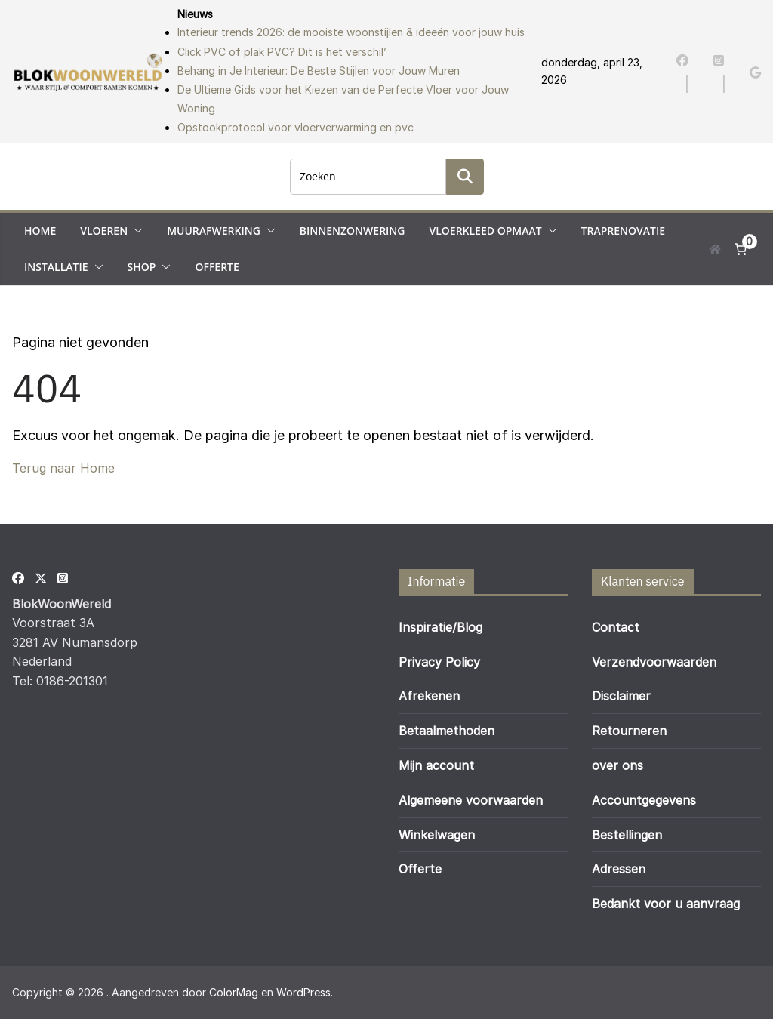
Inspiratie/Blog (440, 627)
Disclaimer (621, 695)
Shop (142, 267)
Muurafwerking (213, 230)
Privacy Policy (439, 662)
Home (40, 230)
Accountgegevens (644, 800)
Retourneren (629, 730)
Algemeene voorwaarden (471, 800)
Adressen (618, 868)
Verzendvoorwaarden (654, 662)
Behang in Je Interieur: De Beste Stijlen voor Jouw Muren (318, 70)
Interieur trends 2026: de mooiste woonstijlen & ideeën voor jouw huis (351, 32)
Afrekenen (429, 695)
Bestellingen (627, 834)
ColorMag (233, 992)
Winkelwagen (437, 834)
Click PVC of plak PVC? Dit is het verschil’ (281, 51)
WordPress (303, 992)
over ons (617, 765)
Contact (615, 627)
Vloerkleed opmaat (485, 230)
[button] (135, 231)
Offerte (217, 267)
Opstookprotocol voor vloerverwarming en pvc (295, 127)
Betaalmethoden (446, 730)
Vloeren (104, 230)
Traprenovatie (623, 230)
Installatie (56, 267)
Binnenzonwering (352, 230)
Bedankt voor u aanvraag (666, 903)
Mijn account (436, 765)
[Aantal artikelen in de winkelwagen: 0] (740, 249)
